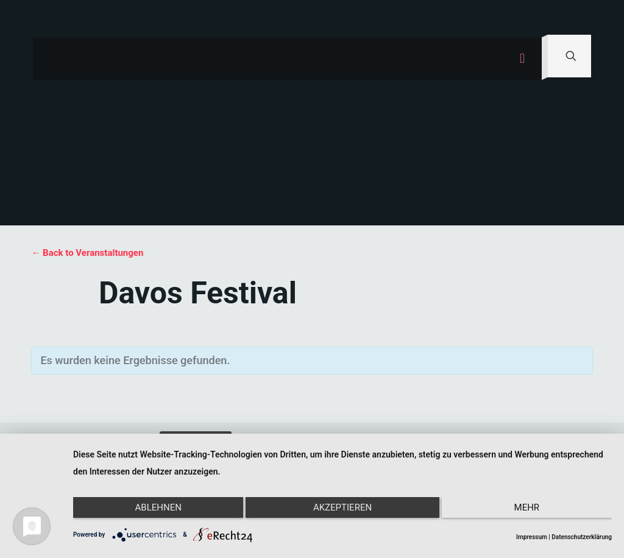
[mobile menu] (522, 58)
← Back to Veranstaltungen (87, 252)
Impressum (531, 537)
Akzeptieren (342, 511)
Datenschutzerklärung (581, 537)
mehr (532, 511)
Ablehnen (153, 511)
